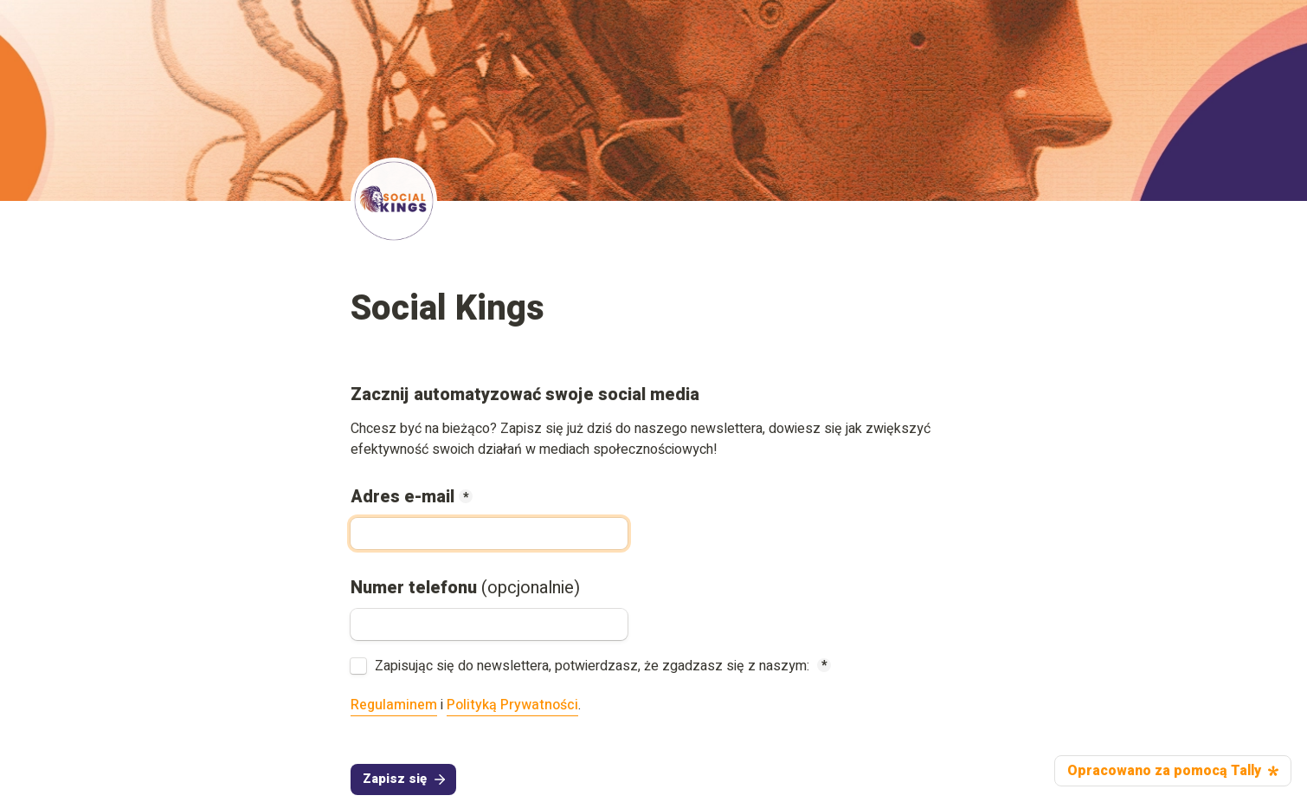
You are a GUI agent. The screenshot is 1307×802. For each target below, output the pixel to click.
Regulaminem (394, 705)
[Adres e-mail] (489, 533)
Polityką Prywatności (512, 705)
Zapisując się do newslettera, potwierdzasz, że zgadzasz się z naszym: (594, 666)
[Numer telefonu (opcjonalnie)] (489, 624)
